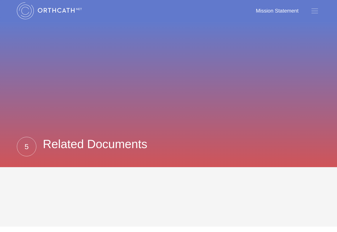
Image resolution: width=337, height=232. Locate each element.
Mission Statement (277, 11)
